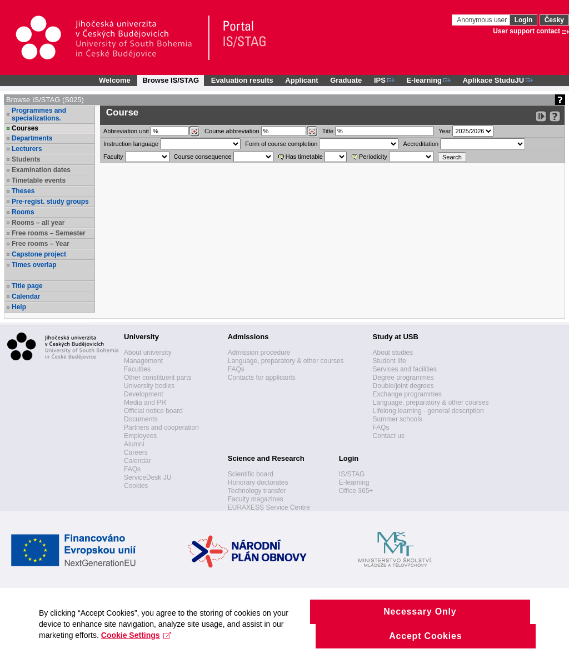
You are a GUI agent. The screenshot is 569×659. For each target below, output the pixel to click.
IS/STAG (352, 474)
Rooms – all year (38, 223)
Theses (23, 191)
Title (327, 131)
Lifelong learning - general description (428, 411)
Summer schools (397, 419)
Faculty (113, 156)
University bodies (149, 386)
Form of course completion (281, 143)
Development (143, 394)
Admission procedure (259, 352)
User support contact (526, 31)
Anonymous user (482, 20)
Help (19, 307)
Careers (136, 452)
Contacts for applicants (262, 377)
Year (444, 131)
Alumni (134, 444)
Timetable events (39, 180)
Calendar (26, 296)
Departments (32, 138)
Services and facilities (405, 369)
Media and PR (145, 402)
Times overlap (34, 265)
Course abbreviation (231, 131)
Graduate (346, 80)
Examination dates (41, 170)
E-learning (354, 482)
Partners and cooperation (161, 427)
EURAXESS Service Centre (269, 507)
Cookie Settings (136, 650)
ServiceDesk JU (147, 477)
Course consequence (203, 156)
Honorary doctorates (258, 482)
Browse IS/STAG (170, 80)
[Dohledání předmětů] (312, 131)
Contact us (389, 436)
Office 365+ (356, 491)
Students (26, 159)
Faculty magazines (255, 499)
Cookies (136, 486)
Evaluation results (242, 80)
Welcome (115, 80)
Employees (140, 436)
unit (126, 131)
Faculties (137, 369)
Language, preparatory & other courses (286, 361)
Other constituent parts (157, 377)
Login (524, 20)
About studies (393, 352)
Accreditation (421, 143)
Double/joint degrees (403, 386)
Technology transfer (257, 491)
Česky (554, 20)
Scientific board (250, 474)
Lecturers (27, 149)
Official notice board (153, 411)
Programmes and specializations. (39, 114)
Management (143, 361)
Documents (141, 419)
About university (147, 352)
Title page (27, 286)
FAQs (132, 469)
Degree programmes (403, 377)
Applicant (301, 80)
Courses (25, 128)
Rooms (23, 212)
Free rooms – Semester (49, 233)
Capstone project (39, 254)
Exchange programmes (407, 394)
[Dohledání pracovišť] (194, 131)
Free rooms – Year (40, 244)
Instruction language (130, 143)
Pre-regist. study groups (50, 201)
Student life (389, 361)
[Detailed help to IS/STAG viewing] (555, 116)
